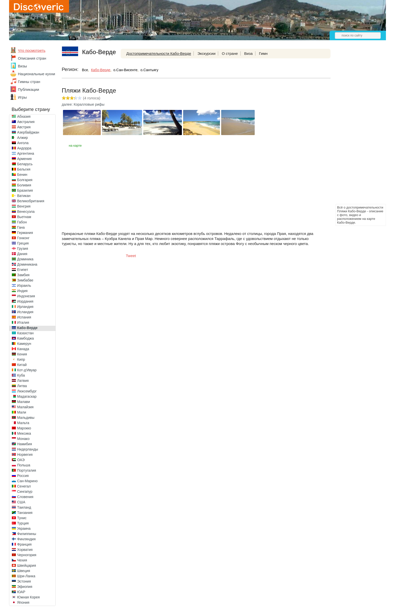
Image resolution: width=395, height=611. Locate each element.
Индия (22, 291)
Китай (22, 365)
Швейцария (26, 565)
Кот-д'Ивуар (27, 370)
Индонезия (26, 296)
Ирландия (25, 307)
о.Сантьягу (149, 70)
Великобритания (30, 201)
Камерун (24, 344)
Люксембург (27, 391)
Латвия (23, 381)
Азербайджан (28, 132)
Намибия (24, 444)
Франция (24, 544)
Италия (23, 322)
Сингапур (24, 492)
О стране (230, 53)
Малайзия (25, 407)
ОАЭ (21, 460)
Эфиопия (24, 587)
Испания (24, 317)
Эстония (24, 581)
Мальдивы (26, 418)
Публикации (28, 89)
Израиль (24, 285)
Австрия (23, 127)
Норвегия (24, 455)
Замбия (23, 275)
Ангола (22, 143)
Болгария (24, 180)
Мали (21, 412)
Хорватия (24, 550)
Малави (23, 402)
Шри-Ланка (26, 576)
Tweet (131, 256)
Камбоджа (25, 338)
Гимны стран (29, 81)
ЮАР (21, 592)
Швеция (23, 571)
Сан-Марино (27, 481)
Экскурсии (207, 53)
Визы (22, 66)
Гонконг (23, 238)
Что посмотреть (31, 50)
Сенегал (24, 486)
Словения (25, 497)
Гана (21, 227)
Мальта (23, 423)
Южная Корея (28, 597)
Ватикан (23, 196)
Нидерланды (27, 449)
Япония (23, 602)
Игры (22, 97)
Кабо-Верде (27, 328)
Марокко (24, 428)
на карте (75, 145)
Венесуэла (26, 212)
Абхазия (23, 116)
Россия (23, 476)
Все (85, 70)
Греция (23, 243)
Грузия (22, 249)
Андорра (24, 148)
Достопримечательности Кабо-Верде (158, 53)
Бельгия (23, 169)
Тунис (21, 518)
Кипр (21, 359)
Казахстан (25, 333)
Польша (23, 465)
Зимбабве (25, 280)
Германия (25, 233)
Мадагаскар (27, 396)
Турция (23, 523)
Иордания (25, 301)
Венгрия (23, 206)
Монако (23, 439)
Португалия (26, 470)
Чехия (22, 560)
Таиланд (24, 507)
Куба (21, 375)
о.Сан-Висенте (125, 70)
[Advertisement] (356, 127)
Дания (22, 254)
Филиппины (26, 534)
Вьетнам (24, 217)
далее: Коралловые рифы (83, 104)
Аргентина (25, 153)
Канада (23, 349)
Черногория (26, 555)
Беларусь (24, 164)
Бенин (22, 175)
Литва (22, 386)
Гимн (263, 53)
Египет (22, 270)
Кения (22, 354)
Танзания (24, 513)
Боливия (24, 185)
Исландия (25, 312)
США (21, 502)
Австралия (26, 122)
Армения (24, 159)
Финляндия (26, 539)
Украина (23, 528)
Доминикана (27, 264)
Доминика (25, 259)
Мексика (24, 433)
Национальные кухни (36, 74)
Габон (22, 222)
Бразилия (25, 190)
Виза (248, 53)
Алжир (22, 138)
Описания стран (32, 58)
